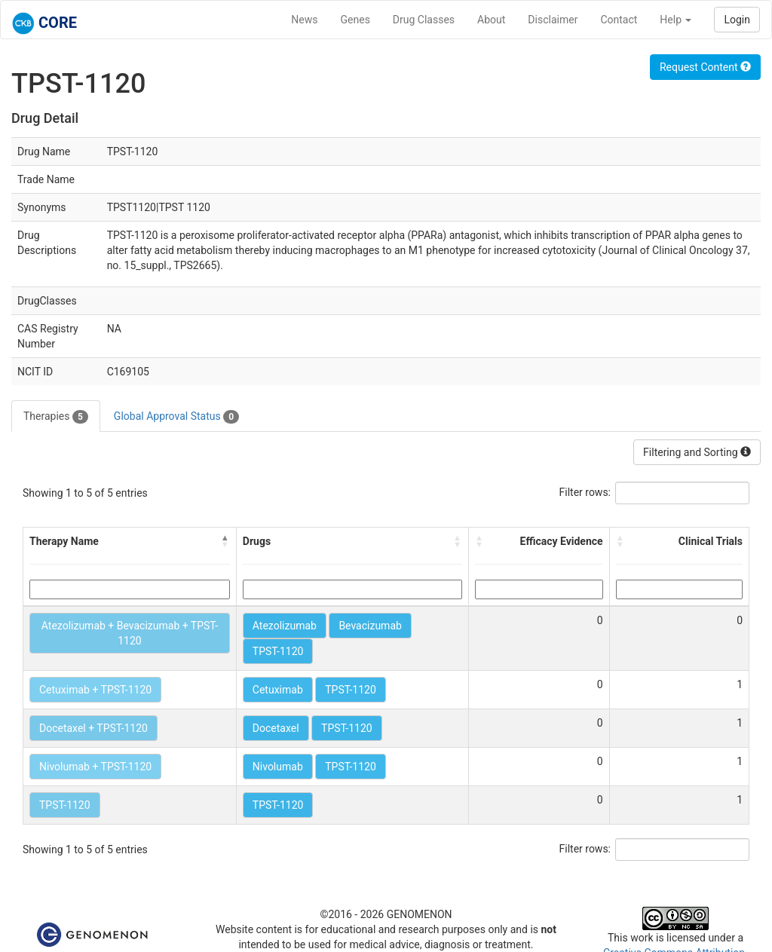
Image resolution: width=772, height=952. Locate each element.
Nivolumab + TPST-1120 (95, 767)
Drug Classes (424, 20)
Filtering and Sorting (697, 452)
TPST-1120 (278, 651)
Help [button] (675, 20)
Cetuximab (278, 690)
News (304, 20)
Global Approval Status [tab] (176, 417)
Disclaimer (552, 20)
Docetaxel (276, 728)
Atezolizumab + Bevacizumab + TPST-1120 (129, 633)
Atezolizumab (285, 626)
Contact (618, 20)
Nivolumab (278, 767)
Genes (355, 20)
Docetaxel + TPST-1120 (93, 728)
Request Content (705, 67)
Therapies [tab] (55, 417)
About (491, 20)
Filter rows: (585, 492)
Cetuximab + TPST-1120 (95, 690)
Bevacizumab (370, 626)
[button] (225, 541)
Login (737, 20)
